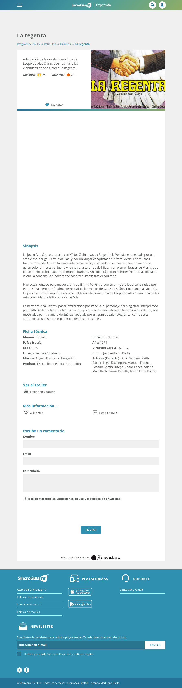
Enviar (155, 645)
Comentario (31, 471)
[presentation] (54, 514)
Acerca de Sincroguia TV (31, 589)
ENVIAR (91, 530)
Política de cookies (28, 612)
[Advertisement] (91, 21)
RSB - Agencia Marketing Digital (102, 683)
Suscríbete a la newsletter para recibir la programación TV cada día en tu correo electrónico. (72, 637)
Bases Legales (85, 654)
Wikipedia (33, 413)
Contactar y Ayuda (131, 589)
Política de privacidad (105, 499)
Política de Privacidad (59, 654)
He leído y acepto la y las (59, 653)
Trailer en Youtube (39, 392)
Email (27, 454)
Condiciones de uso (70, 499)
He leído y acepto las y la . (73, 499)
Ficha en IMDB (105, 413)
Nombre (29, 436)
